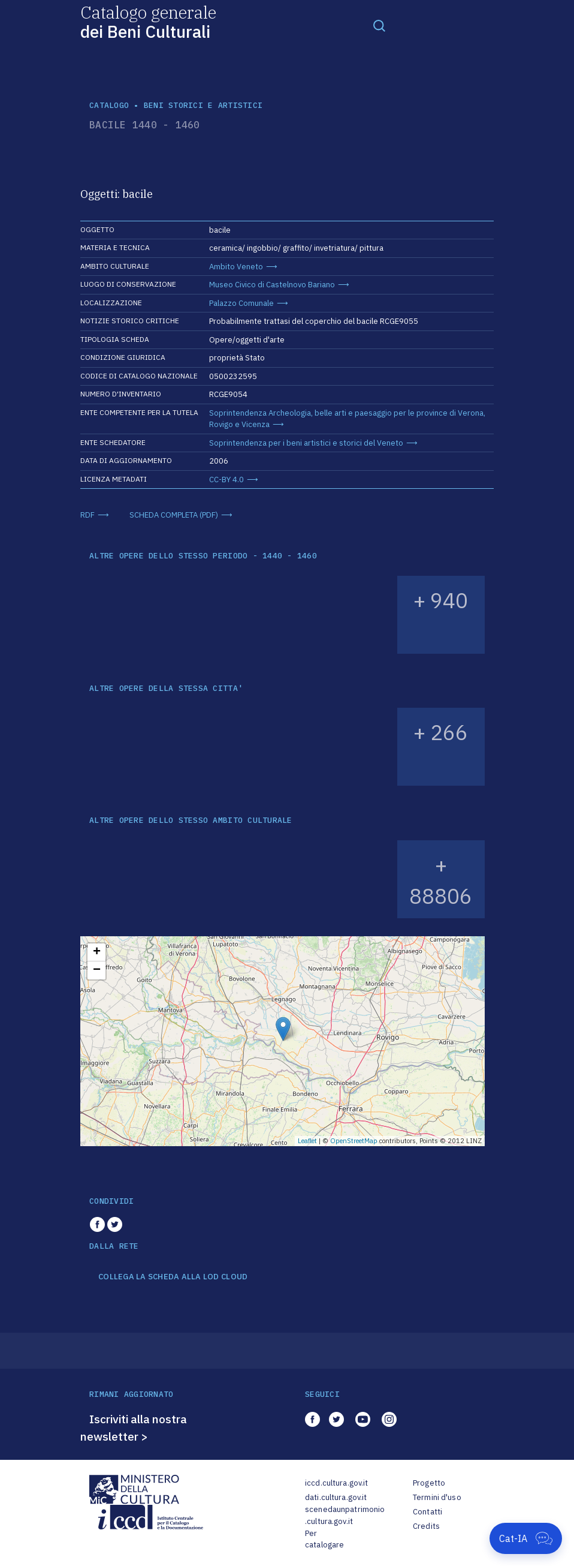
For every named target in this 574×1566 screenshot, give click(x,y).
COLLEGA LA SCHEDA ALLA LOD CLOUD (172, 1277)
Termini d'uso (437, 1497)
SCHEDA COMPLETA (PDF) (173, 515)
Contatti (427, 1512)
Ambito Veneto (236, 266)
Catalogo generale (148, 21)
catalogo (109, 105)
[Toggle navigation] (379, 25)
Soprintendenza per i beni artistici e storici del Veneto (306, 443)
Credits (426, 1526)
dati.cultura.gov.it (336, 1497)
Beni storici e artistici (203, 105)
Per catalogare (324, 1539)
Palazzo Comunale (241, 303)
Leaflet (307, 1141)
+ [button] (97, 952)
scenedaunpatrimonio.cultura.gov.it (345, 1515)
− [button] (97, 970)
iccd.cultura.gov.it (336, 1483)
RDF (87, 515)
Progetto (429, 1483)
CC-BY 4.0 (226, 479)
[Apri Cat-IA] (526, 1538)
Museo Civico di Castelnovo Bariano (272, 284)
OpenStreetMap (353, 1141)
